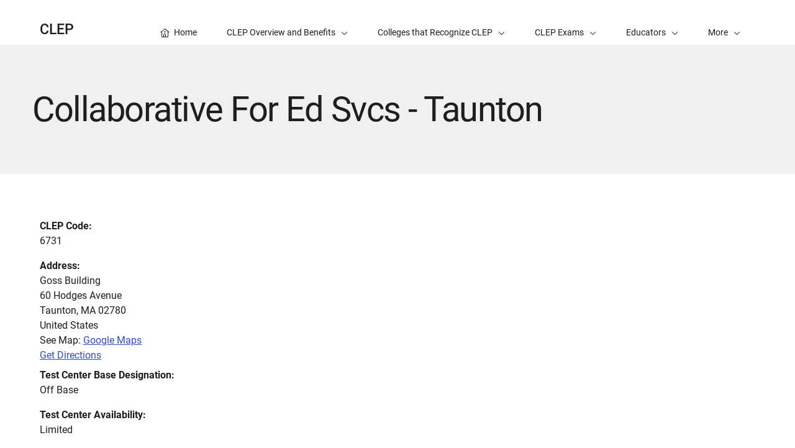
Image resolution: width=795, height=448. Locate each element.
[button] (724, 22)
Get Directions (70, 355)
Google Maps (112, 340)
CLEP (57, 29)
